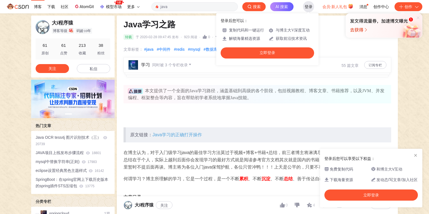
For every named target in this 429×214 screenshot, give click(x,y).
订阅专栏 (375, 65)
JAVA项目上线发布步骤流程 (68, 152)
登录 (308, 6)
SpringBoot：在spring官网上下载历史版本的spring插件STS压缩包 (72, 182)
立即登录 (267, 53)
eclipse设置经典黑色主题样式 (70, 170)
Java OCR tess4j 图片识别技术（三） (71, 140)
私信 (93, 69)
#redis (179, 49)
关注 (52, 68)
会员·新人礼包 (337, 6)
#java (148, 49)
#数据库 (211, 49)
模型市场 (111, 5)
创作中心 (381, 6)
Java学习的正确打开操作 (177, 134)
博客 (38, 6)
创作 (408, 6)
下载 (51, 6)
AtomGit (84, 6)
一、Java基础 (150, 206)
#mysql (194, 49)
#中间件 (164, 49)
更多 (133, 6)
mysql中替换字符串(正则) (66, 161)
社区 (64, 6)
